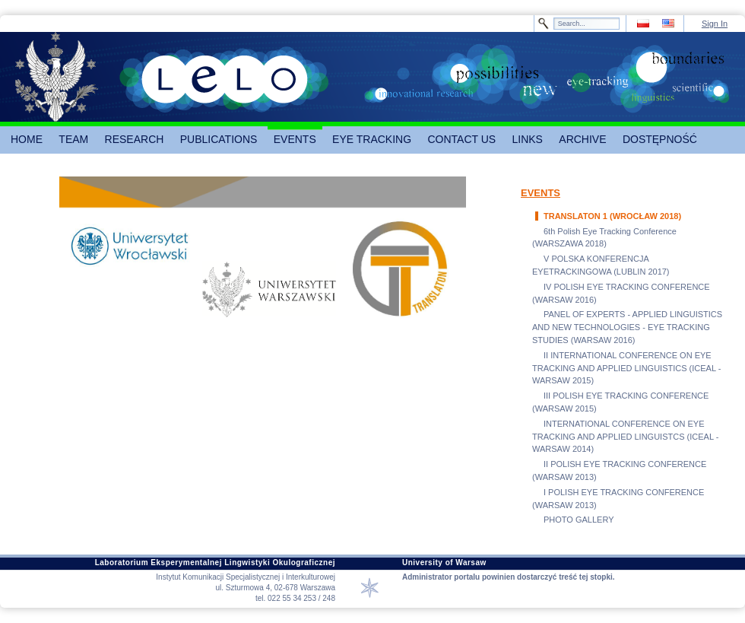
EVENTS (540, 193)
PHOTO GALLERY (579, 519)
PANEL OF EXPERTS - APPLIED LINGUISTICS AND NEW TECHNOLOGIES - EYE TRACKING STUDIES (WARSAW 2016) (627, 327)
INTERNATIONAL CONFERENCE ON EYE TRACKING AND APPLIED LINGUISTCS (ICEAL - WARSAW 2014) (625, 436)
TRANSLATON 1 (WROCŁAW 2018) (612, 216)
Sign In (715, 23)
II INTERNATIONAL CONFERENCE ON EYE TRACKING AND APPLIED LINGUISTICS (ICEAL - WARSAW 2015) (626, 368)
